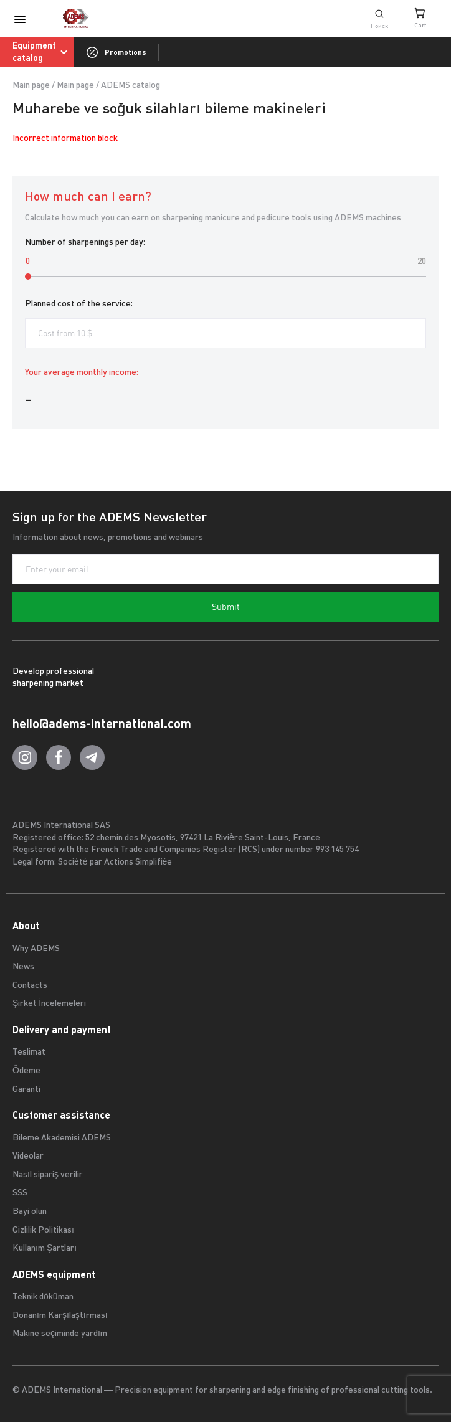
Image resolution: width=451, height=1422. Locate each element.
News (23, 967)
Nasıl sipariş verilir (47, 1175)
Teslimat (28, 1052)
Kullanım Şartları (44, 1248)
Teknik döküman (43, 1297)
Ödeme (26, 1071)
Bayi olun (29, 1211)
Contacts (29, 985)
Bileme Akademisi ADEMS (61, 1138)
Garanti (26, 1089)
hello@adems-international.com (101, 723)
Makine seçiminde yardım (59, 1334)
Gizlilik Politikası (43, 1230)
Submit (226, 607)
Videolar (28, 1156)
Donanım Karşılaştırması (60, 1315)
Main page (31, 85)
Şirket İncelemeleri (49, 1003)
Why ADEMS (36, 949)
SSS (19, 1193)
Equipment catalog (42, 51)
